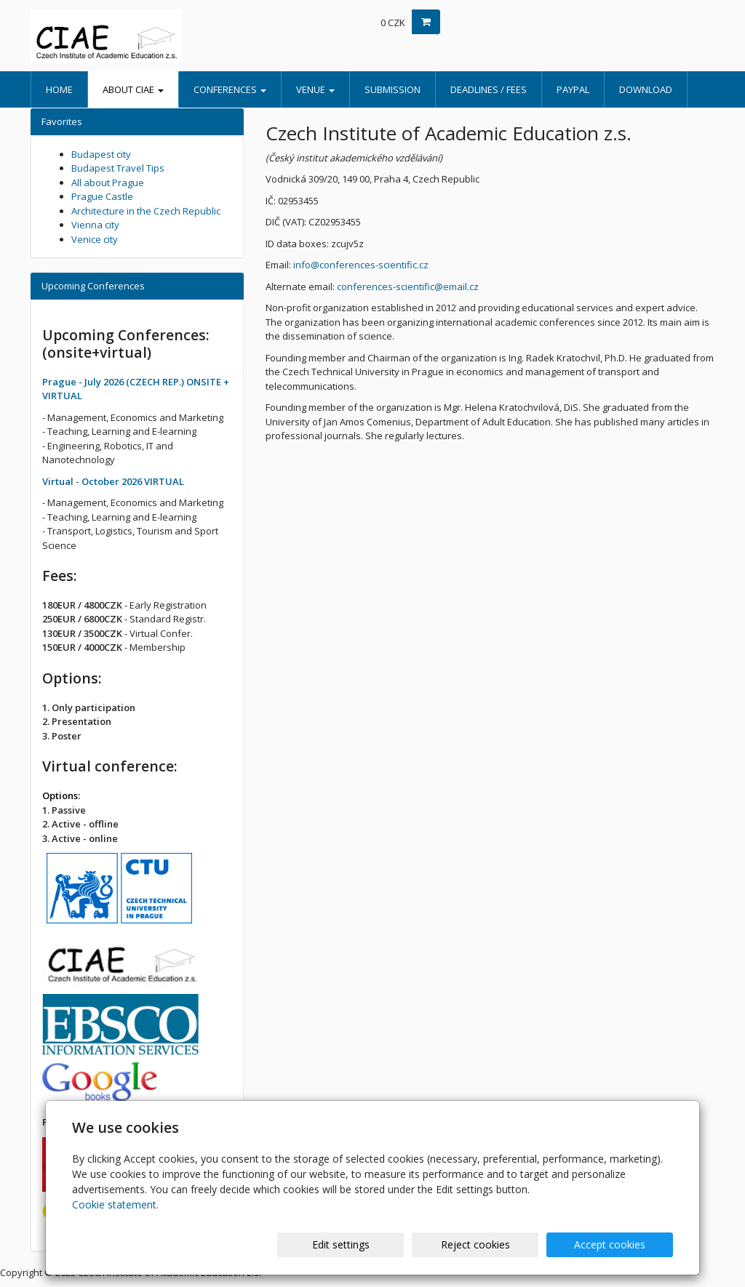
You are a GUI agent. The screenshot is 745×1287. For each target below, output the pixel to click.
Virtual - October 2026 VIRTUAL (113, 481)
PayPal (573, 89)
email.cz (461, 286)
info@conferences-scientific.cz (361, 264)
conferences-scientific (385, 286)
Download (645, 89)
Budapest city (101, 154)
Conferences (230, 89)
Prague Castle (102, 196)
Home (59, 89)
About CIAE (133, 89)
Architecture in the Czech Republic (145, 210)
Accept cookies (617, 1244)
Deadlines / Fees (488, 89)
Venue (315, 89)
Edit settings (378, 1244)
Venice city (94, 239)
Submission (392, 89)
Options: (61, 795)
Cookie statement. (115, 1204)
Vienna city (95, 224)
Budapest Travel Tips (117, 168)
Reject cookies (498, 1244)
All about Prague (107, 182)
